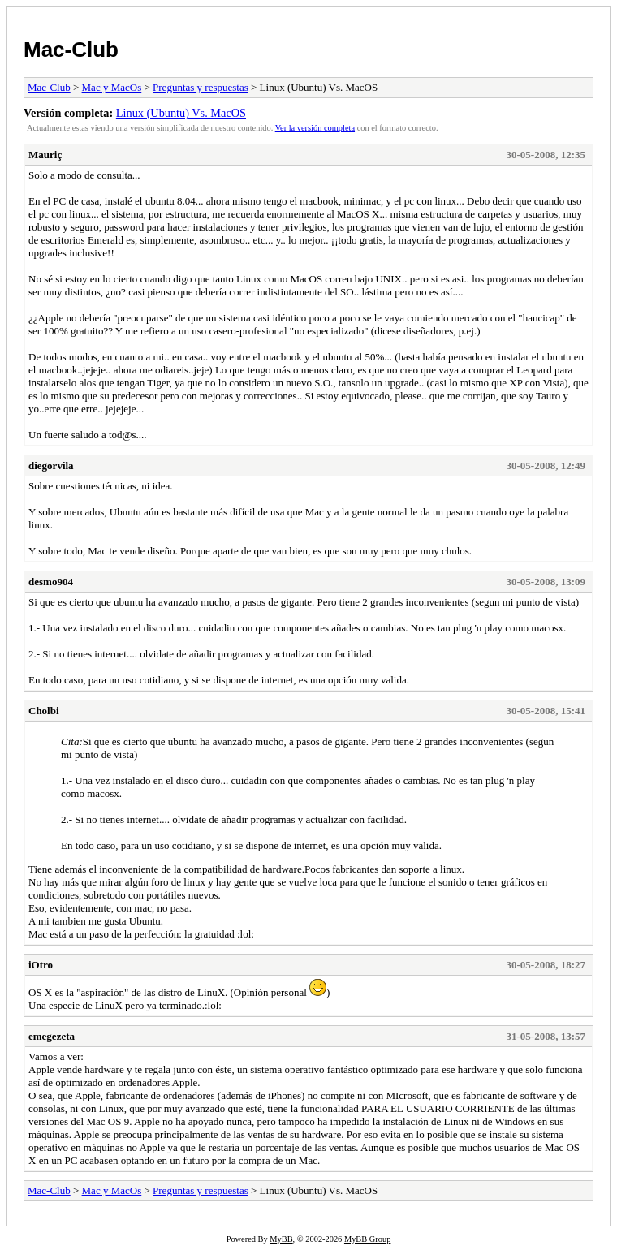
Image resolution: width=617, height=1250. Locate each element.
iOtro (40, 965)
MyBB (281, 1239)
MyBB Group (367, 1239)
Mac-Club (71, 49)
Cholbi (43, 711)
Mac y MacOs (112, 87)
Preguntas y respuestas (200, 87)
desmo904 (50, 581)
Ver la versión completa (315, 127)
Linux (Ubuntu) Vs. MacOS (181, 112)
